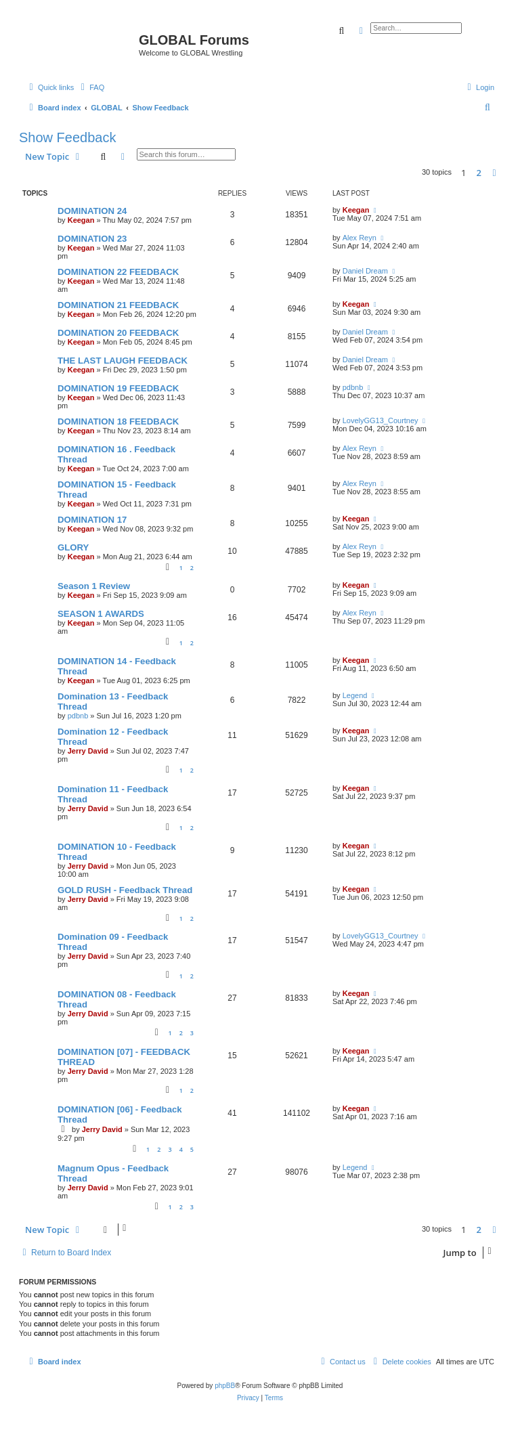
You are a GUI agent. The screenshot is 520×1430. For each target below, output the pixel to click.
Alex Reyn (359, 238)
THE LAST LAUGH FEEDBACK (123, 360)
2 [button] (479, 173)
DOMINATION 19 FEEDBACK (118, 388)
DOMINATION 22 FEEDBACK (118, 272)
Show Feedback (67, 137)
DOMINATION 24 (92, 211)
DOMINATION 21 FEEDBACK (118, 305)
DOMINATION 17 (92, 520)
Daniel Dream (365, 271)
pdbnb (353, 387)
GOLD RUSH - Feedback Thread (125, 890)
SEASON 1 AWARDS (101, 614)
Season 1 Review (94, 586)
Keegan (81, 220)
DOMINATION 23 (92, 239)
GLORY (73, 547)
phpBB (225, 1385)
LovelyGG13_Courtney (380, 420)
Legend (355, 695)
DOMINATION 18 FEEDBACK (118, 421)
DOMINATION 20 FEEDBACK (118, 333)
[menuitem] (90, 87)
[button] (494, 173)
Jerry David (88, 751)
